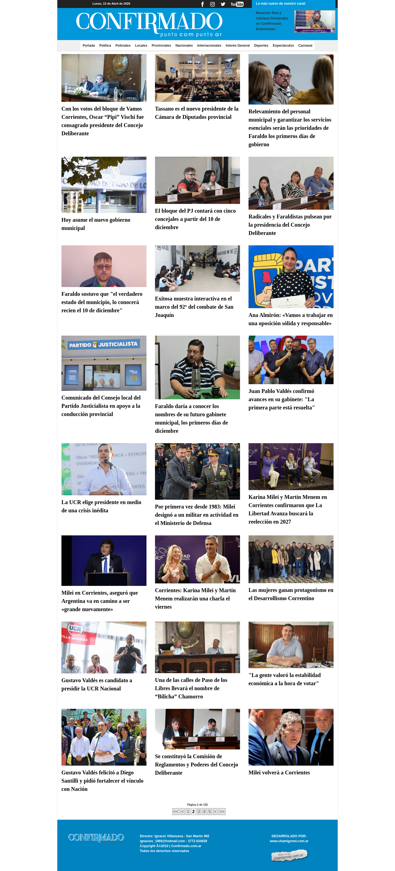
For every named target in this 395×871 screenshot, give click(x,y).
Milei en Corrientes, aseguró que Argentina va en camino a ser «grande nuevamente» (99, 601)
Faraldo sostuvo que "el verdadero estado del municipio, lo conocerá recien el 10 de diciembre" (101, 302)
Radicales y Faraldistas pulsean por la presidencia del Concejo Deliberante (290, 224)
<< (176, 811)
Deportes (261, 45)
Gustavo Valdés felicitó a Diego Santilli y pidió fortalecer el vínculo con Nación (102, 780)
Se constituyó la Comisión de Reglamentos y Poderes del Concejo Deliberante (196, 764)
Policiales (123, 45)
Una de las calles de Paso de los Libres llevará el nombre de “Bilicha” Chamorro (191, 688)
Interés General (238, 45)
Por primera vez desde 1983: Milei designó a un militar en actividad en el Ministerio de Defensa (196, 515)
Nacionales (184, 45)
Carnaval (305, 45)
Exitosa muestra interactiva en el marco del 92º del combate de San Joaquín (194, 307)
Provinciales (161, 45)
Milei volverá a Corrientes (279, 772)
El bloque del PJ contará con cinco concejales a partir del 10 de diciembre (195, 219)
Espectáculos (283, 45)
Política (105, 45)
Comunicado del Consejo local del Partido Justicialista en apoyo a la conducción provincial (101, 406)
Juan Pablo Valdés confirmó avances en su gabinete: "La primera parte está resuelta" (282, 399)
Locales (141, 45)
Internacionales (209, 45)
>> (222, 811)
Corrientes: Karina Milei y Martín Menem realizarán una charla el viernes (195, 598)
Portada (90, 45)
